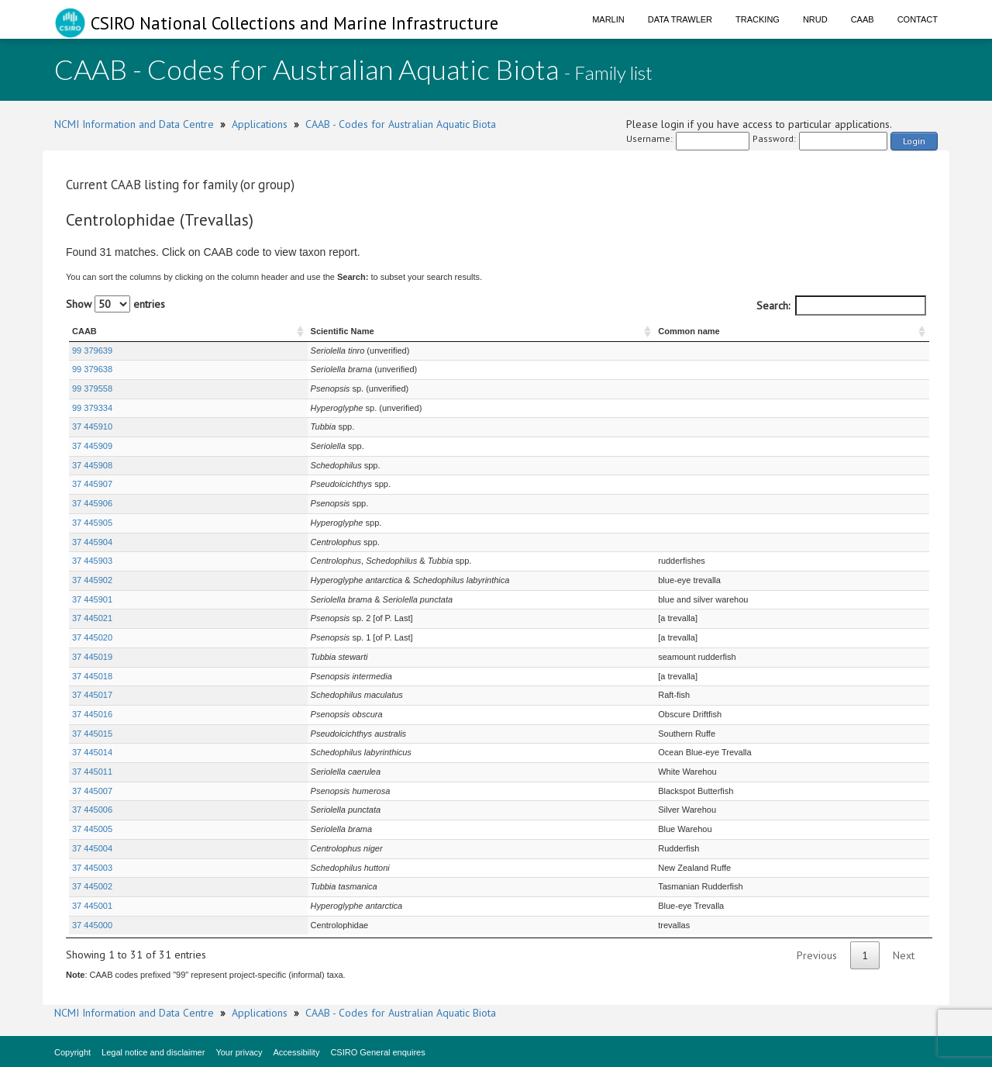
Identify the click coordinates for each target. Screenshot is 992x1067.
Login (914, 141)
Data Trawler (680, 19)
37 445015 (92, 733)
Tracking (757, 19)
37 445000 (92, 925)
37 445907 (92, 484)
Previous (817, 955)
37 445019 (92, 656)
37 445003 (92, 867)
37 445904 (92, 542)
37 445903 (92, 560)
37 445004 (92, 848)
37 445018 (92, 676)
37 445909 (92, 446)
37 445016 (92, 714)
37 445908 (92, 465)
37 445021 (92, 618)
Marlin (608, 19)
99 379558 (92, 388)
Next (903, 955)
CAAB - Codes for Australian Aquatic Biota (400, 124)
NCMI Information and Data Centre (134, 124)
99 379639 (92, 350)
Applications (260, 124)
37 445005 (92, 829)
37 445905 (92, 522)
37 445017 (92, 694)
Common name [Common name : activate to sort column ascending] (725, 331)
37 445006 (92, 809)
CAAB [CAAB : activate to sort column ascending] (84, 331)
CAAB (862, 19)
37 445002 (92, 886)
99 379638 (92, 369)
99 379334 (92, 408)
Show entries (115, 304)
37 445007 (92, 791)
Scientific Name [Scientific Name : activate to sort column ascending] (219, 331)
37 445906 (92, 503)
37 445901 (92, 599)
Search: (841, 305)
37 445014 (92, 752)
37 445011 (92, 771)
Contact (917, 19)
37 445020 (92, 637)
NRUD (815, 19)
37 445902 (92, 580)
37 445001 (92, 905)
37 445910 (92, 426)
